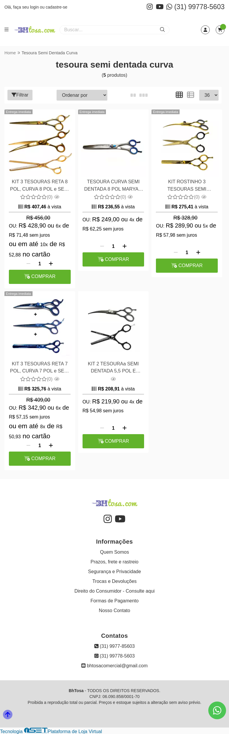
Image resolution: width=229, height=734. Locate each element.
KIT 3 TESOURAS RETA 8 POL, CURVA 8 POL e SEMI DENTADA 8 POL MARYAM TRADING (40, 186)
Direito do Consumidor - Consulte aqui (114, 590)
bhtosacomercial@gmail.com (114, 665)
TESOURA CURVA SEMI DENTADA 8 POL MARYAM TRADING (113, 186)
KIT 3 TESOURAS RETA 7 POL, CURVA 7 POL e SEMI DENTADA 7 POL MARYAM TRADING (40, 368)
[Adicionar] (51, 264)
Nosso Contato (114, 610)
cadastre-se (56, 7)
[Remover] (28, 264)
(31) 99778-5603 (195, 7)
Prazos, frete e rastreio (114, 561)
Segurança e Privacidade (114, 571)
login (35, 7)
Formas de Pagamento (115, 600)
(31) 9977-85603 (114, 645)
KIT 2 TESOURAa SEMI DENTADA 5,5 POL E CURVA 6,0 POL (113, 368)
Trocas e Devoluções (114, 580)
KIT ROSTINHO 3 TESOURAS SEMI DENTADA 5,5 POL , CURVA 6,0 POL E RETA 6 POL (186, 186)
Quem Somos (114, 551)
